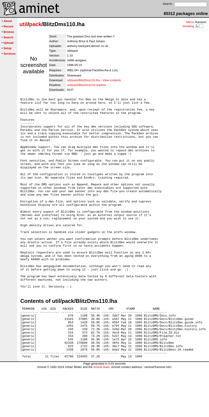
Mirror (190, 22)
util (23, 24)
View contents (112, 80)
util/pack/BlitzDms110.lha (83, 80)
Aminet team (101, 415)
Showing (188, 26)
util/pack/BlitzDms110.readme (86, 85)
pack (35, 24)
